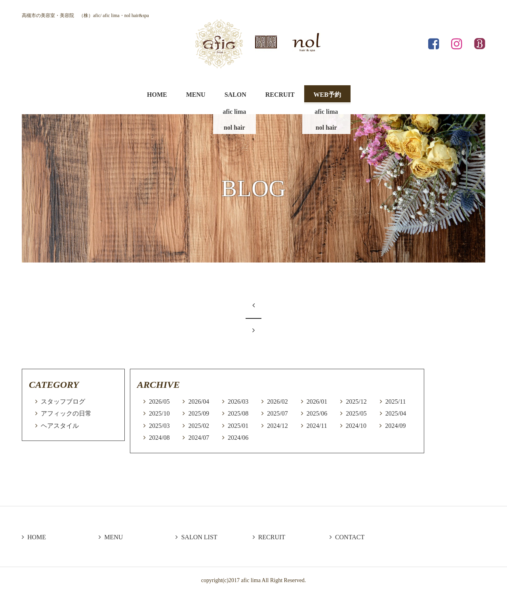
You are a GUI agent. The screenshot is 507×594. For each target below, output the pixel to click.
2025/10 (159, 413)
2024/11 (317, 425)
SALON (235, 94)
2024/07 (198, 437)
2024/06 (238, 437)
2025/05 (356, 413)
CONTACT (347, 537)
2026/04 (198, 401)
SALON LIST (196, 537)
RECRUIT (280, 94)
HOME (157, 94)
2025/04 (395, 413)
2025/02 (198, 425)
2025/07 (277, 413)
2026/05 (159, 401)
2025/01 (238, 425)
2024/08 (159, 437)
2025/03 (159, 425)
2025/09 (198, 413)
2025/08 (238, 413)
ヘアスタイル (60, 425)
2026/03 (238, 401)
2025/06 (317, 413)
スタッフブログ (63, 401)
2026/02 (277, 401)
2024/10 (356, 425)
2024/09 (395, 425)
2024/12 (277, 425)
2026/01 (317, 401)
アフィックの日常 (66, 413)
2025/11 (395, 401)
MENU (196, 94)
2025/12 (356, 401)
